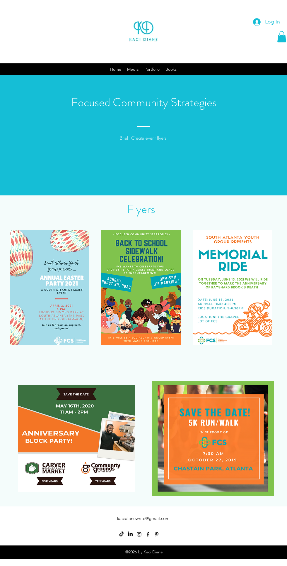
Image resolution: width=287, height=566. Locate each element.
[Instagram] (139, 534)
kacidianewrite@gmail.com (143, 518)
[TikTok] (121, 534)
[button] (281, 36)
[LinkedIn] (130, 534)
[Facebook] (148, 534)
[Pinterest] (157, 534)
